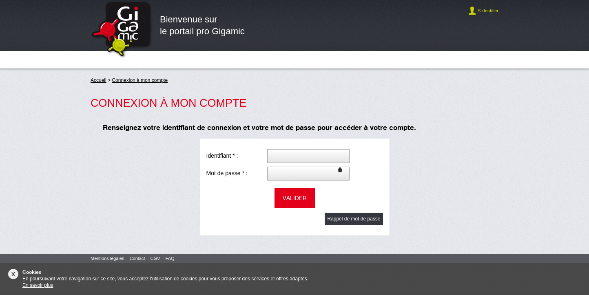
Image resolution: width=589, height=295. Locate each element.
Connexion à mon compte (140, 80)
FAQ (170, 258)
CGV (155, 258)
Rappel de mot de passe (353, 219)
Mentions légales (107, 258)
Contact (137, 258)
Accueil (98, 80)
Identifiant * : (222, 155)
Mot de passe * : (227, 173)
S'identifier (488, 10)
